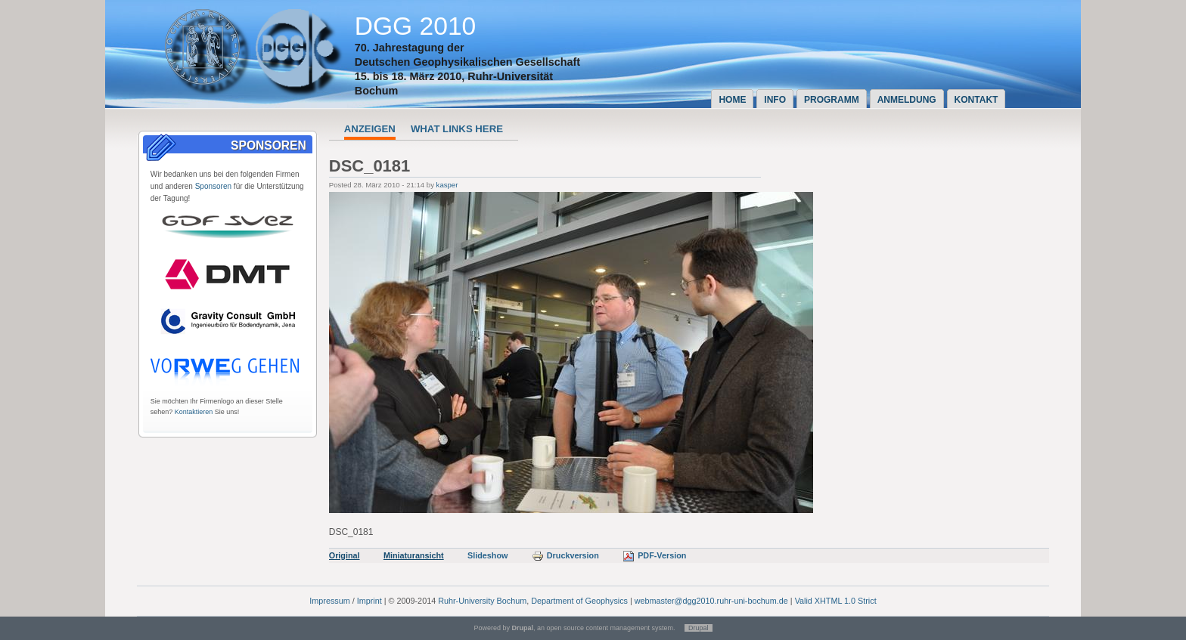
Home (732, 99)
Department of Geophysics (579, 600)
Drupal (698, 628)
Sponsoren (213, 186)
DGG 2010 (416, 26)
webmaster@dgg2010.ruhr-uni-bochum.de (711, 600)
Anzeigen (370, 128)
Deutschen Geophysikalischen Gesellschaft (467, 62)
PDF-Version (654, 555)
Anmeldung (906, 99)
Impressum (329, 600)
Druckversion (565, 555)
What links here (457, 128)
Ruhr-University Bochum (482, 600)
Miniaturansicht (413, 555)
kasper (447, 185)
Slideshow (487, 555)
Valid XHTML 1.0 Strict (836, 600)
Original (344, 555)
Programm (831, 99)
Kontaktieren (194, 412)
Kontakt (976, 99)
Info (775, 99)
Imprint (369, 600)
